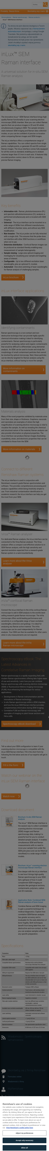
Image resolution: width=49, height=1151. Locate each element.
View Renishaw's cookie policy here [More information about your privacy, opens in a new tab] (19, 1130)
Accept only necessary (24, 1143)
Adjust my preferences (24, 1136)
